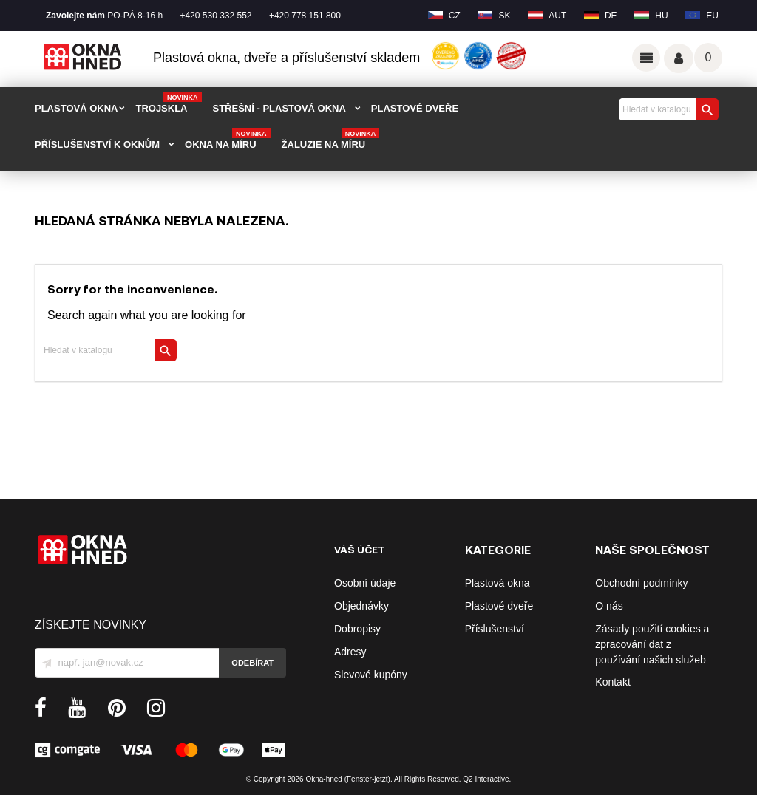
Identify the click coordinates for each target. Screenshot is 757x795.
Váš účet (678, 58)
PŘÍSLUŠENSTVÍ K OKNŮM (97, 144)
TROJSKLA (168, 103)
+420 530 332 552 (215, 15)
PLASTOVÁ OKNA (76, 108)
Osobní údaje (365, 583)
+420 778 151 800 (305, 15)
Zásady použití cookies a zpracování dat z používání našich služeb (652, 644)
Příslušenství (494, 629)
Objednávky (361, 606)
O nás (608, 606)
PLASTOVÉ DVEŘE (414, 108)
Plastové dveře (499, 606)
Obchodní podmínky (641, 583)
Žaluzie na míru (331, 139)
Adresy (350, 652)
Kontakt (612, 682)
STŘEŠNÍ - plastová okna (279, 108)
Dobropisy (357, 629)
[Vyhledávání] (667, 109)
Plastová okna (497, 583)
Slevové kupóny (370, 674)
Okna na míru (228, 139)
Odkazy (646, 58)
